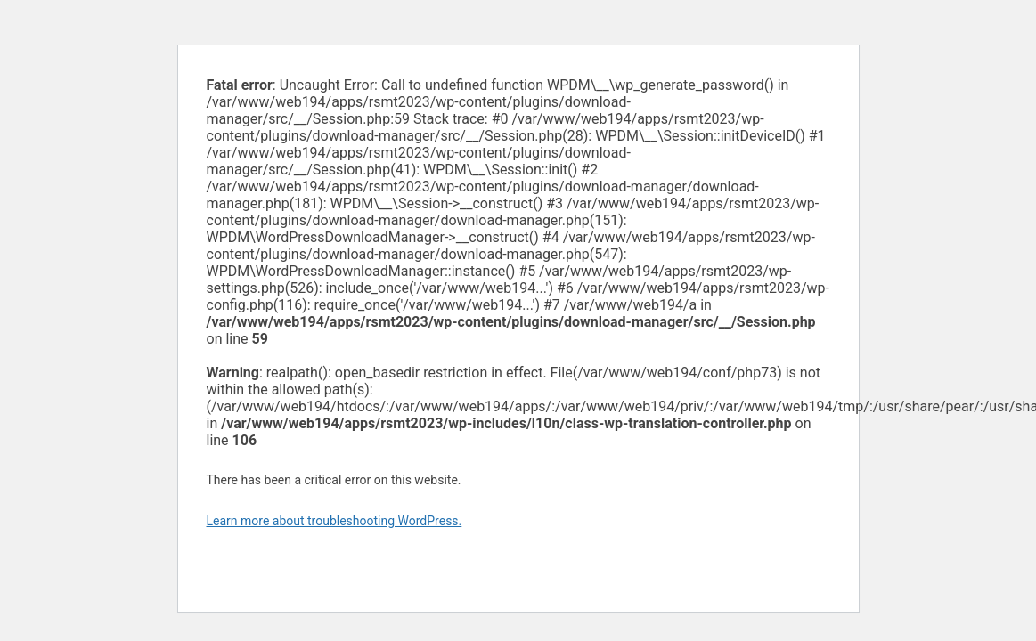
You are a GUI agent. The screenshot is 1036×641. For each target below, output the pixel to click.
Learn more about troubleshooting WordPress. (334, 521)
